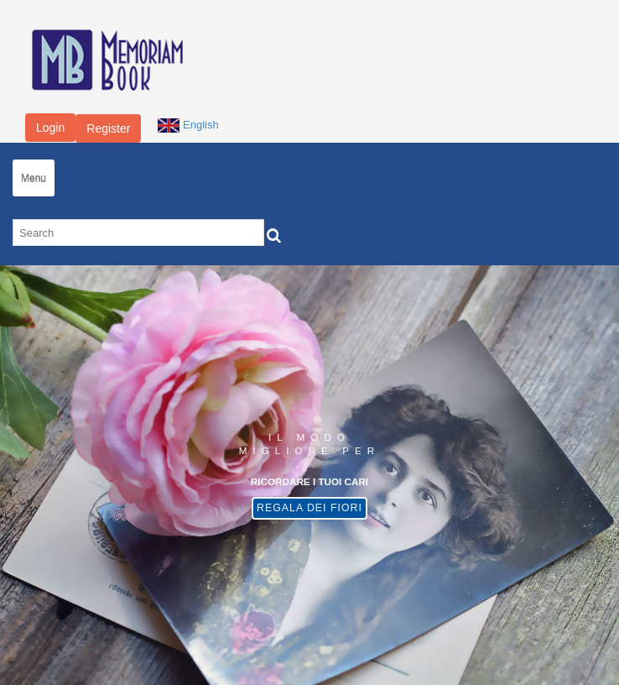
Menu (33, 178)
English (188, 124)
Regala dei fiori (309, 508)
